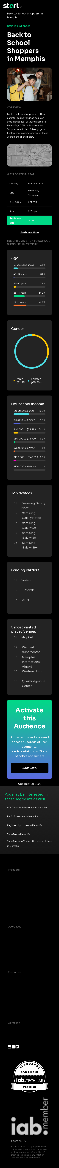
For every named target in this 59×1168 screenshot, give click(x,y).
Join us (12, 1035)
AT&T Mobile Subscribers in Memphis (27, 807)
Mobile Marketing (19, 953)
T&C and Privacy (18, 997)
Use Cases (14, 926)
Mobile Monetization (21, 959)
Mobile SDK (15, 907)
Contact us (15, 1003)
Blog (11, 984)
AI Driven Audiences (21, 888)
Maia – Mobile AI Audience (25, 876)
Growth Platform (18, 901)
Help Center (15, 1010)
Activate (29, 768)
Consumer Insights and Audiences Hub (22, 934)
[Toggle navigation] (53, 5)
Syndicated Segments (22, 895)
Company (14, 1022)
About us (13, 1029)
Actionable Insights (20, 913)
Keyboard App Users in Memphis (24, 825)
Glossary (13, 991)
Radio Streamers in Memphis (22, 816)
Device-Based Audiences (24, 882)
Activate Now (29, 232)
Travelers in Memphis (18, 834)
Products (14, 869)
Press (11, 1041)
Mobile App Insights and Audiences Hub (23, 944)
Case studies (16, 978)
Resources (14, 972)
